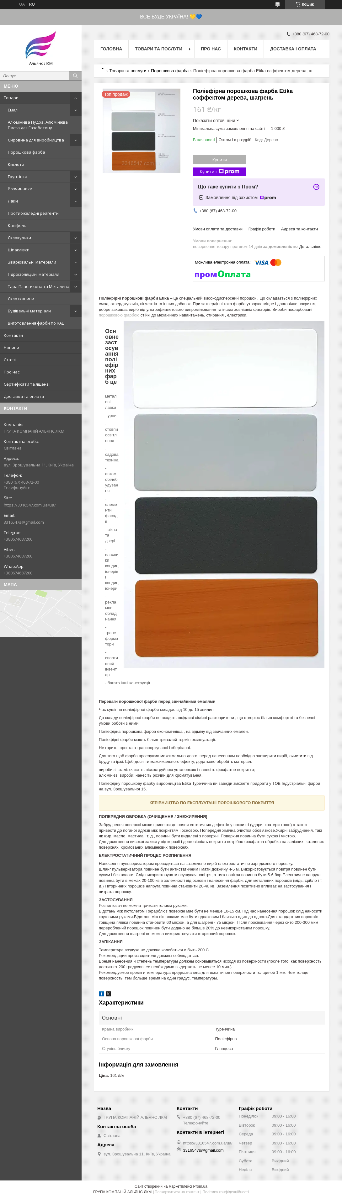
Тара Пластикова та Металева (38, 286)
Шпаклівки (18, 250)
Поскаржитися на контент (177, 1192)
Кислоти (16, 164)
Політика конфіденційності (225, 1192)
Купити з (219, 172)
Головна (111, 48)
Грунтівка (17, 176)
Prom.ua (200, 1186)
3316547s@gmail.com (24, 522)
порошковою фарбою (119, 315)
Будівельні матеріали (29, 311)
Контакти (13, 335)
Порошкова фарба (26, 152)
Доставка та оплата (24, 396)
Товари (11, 97)
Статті (10, 359)
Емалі (13, 110)
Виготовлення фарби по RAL (36, 323)
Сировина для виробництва (36, 140)
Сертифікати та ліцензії (27, 384)
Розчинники (20, 189)
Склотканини (21, 298)
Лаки (13, 201)
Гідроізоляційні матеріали (33, 274)
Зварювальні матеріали (32, 262)
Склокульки (19, 237)
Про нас (11, 372)
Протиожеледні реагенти (33, 213)
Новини (11, 347)
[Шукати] (75, 75)
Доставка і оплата (293, 48)
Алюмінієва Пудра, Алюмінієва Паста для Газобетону (38, 125)
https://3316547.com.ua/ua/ (30, 505)
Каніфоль (17, 225)
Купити (219, 159)
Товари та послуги (158, 48)
